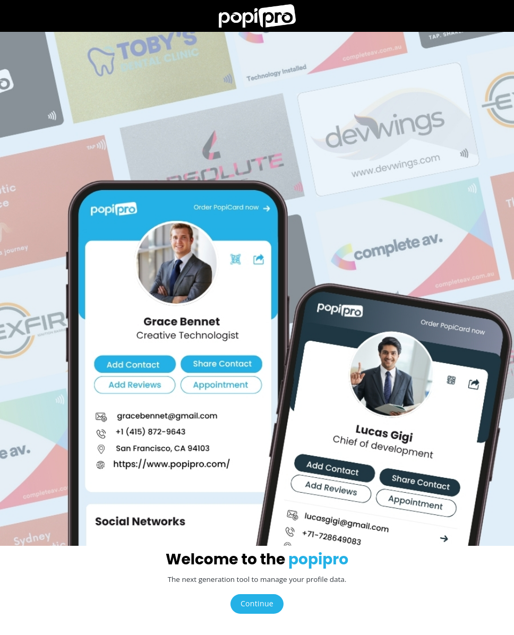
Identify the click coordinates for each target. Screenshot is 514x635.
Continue (257, 603)
